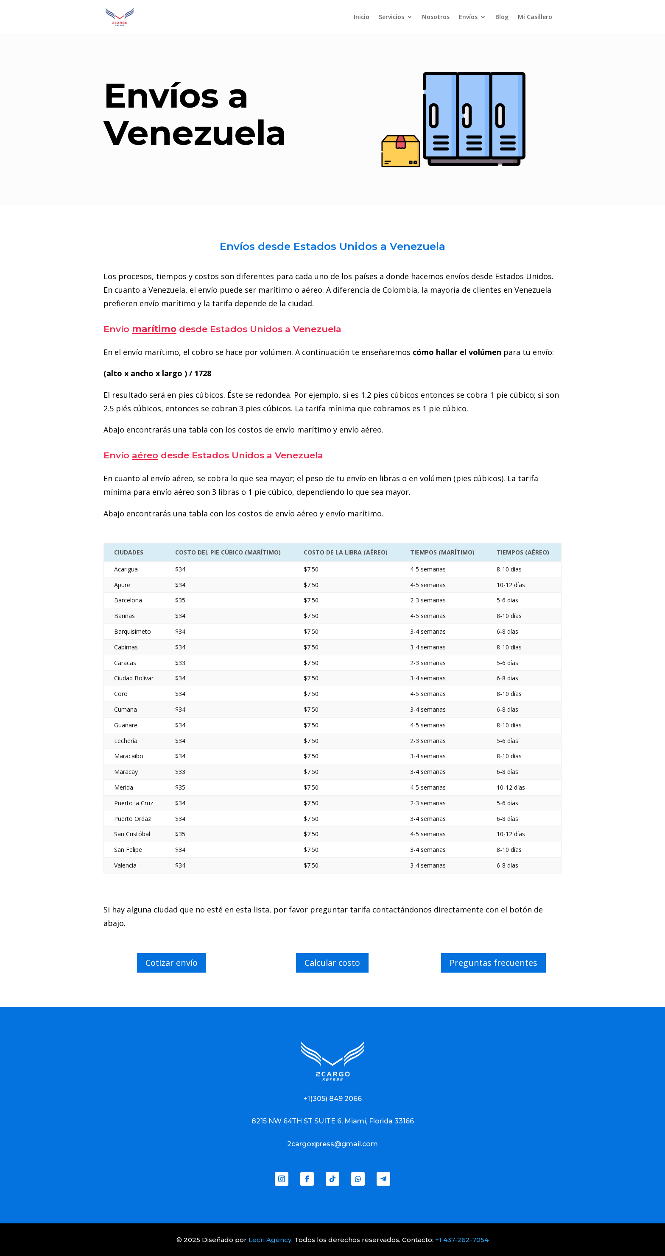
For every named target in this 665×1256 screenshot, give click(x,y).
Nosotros (436, 17)
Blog (502, 17)
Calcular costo (332, 962)
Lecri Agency (270, 1240)
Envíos (468, 17)
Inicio (361, 17)
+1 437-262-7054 (462, 1240)
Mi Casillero (535, 17)
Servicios (391, 17)
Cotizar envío (171, 962)
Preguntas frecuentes (493, 962)
